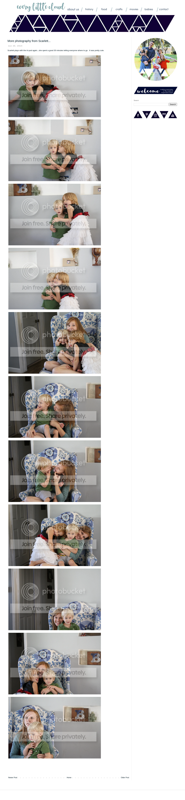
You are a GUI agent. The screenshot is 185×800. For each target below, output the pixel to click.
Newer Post (12, 778)
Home (69, 778)
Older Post (125, 778)
